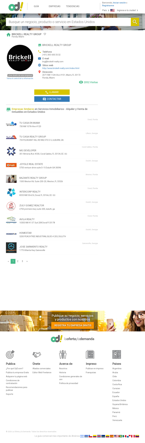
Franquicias (91, 372)
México (115, 408)
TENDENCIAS (72, 6)
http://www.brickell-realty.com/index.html (60, 68)
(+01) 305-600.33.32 (51, 55)
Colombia (116, 380)
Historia (62, 372)
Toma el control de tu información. (20, 76)
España (115, 396)
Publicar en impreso (95, 368)
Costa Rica (117, 384)
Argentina (116, 368)
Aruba (115, 372)
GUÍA (36, 6)
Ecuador (116, 392)
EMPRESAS (54, 6)
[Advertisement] (52, 288)
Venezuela (117, 420)
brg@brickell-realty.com (52, 61)
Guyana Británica (120, 404)
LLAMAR (52, 92)
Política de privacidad (68, 383)
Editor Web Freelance (42, 372)
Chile (114, 376)
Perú (114, 416)
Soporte (9, 394)
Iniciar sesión (119, 3)
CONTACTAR (52, 99)
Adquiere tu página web (16, 376)
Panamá (116, 412)
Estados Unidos (119, 400)
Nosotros (63, 368)
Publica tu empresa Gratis (17, 372)
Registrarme (108, 5)
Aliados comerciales (42, 368)
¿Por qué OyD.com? (14, 368)
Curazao (116, 388)
